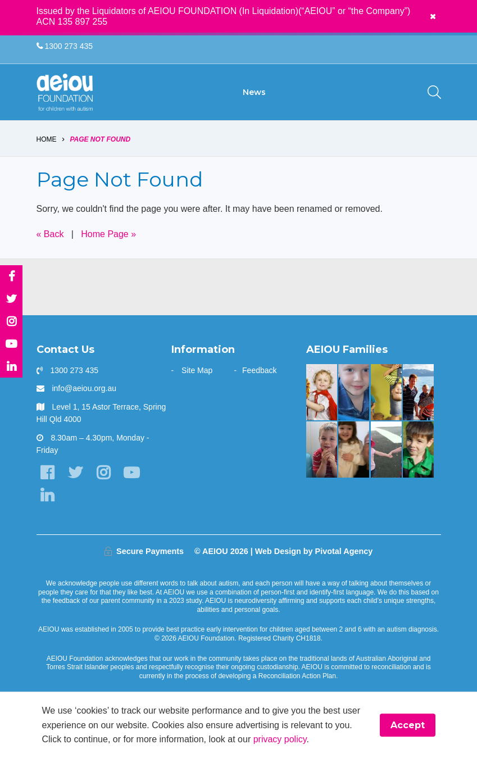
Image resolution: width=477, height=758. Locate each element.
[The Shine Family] (418, 392)
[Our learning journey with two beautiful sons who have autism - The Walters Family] (386, 392)
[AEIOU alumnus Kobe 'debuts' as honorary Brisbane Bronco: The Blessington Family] (418, 450)
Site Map (196, 370)
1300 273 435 (65, 46)
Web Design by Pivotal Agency (314, 551)
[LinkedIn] (47, 495)
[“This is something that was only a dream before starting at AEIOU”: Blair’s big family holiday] (353, 450)
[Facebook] (47, 473)
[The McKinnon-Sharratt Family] (321, 392)
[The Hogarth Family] (386, 450)
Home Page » (108, 234)
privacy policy (280, 739)
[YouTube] (132, 473)
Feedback (259, 370)
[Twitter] (76, 473)
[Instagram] (104, 473)
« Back (50, 234)
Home (47, 139)
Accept (407, 725)
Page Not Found (100, 139)
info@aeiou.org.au (84, 388)
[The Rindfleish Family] (321, 450)
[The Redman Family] (353, 392)
